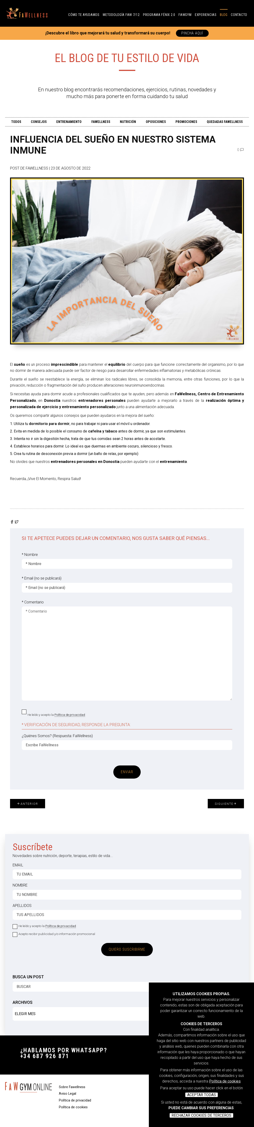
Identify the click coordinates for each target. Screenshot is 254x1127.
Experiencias (206, 15)
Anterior (27, 804)
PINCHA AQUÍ (192, 33)
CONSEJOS (39, 122)
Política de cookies (225, 1081)
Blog (224, 15)
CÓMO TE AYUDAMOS (84, 15)
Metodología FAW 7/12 (121, 15)
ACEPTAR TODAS (201, 1095)
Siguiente (226, 804)
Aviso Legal (67, 1094)
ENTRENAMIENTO (69, 122)
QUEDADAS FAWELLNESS (225, 122)
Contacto (239, 15)
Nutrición (128, 122)
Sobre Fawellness (72, 1087)
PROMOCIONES (186, 122)
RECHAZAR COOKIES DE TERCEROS (201, 1115)
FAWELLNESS (100, 122)
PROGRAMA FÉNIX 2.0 (159, 15)
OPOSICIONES (156, 122)
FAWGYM (185, 15)
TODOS (16, 122)
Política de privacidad (69, 715)
